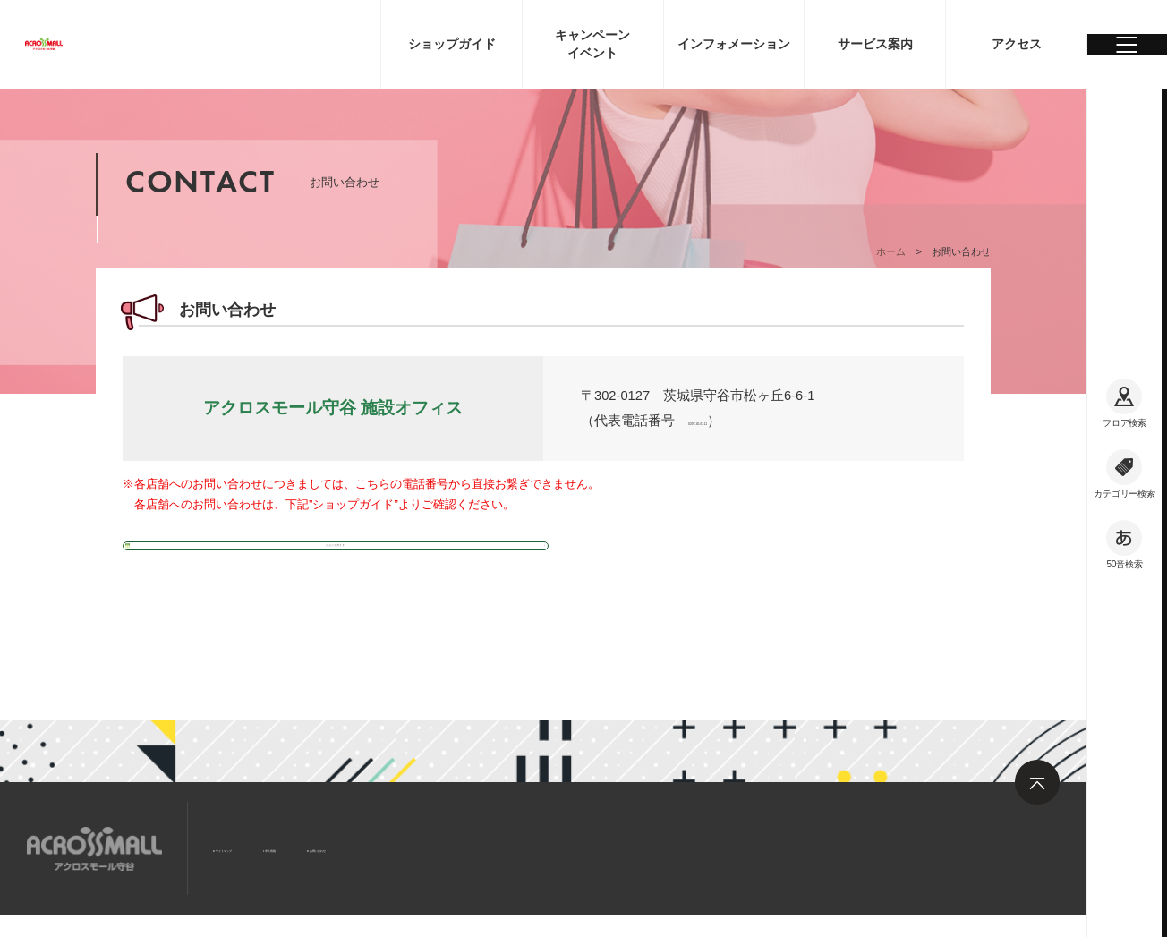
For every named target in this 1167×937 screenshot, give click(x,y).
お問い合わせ (456, 847)
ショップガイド (187, 550)
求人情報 (357, 847)
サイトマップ (258, 847)
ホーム (891, 251)
